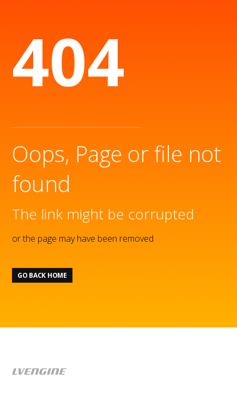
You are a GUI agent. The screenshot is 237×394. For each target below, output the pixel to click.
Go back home (42, 275)
